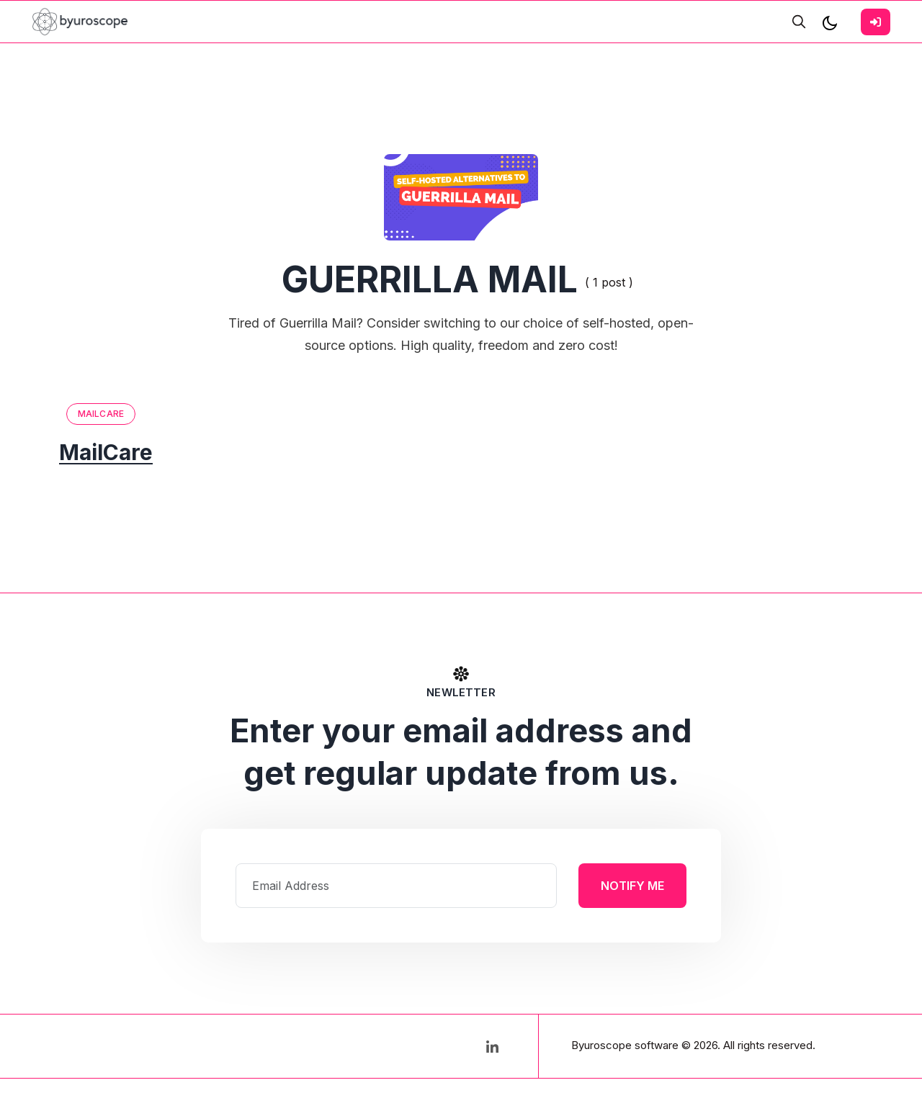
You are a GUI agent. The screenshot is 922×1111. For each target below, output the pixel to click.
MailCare (101, 413)
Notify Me (632, 885)
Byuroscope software (625, 1045)
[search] (798, 21)
